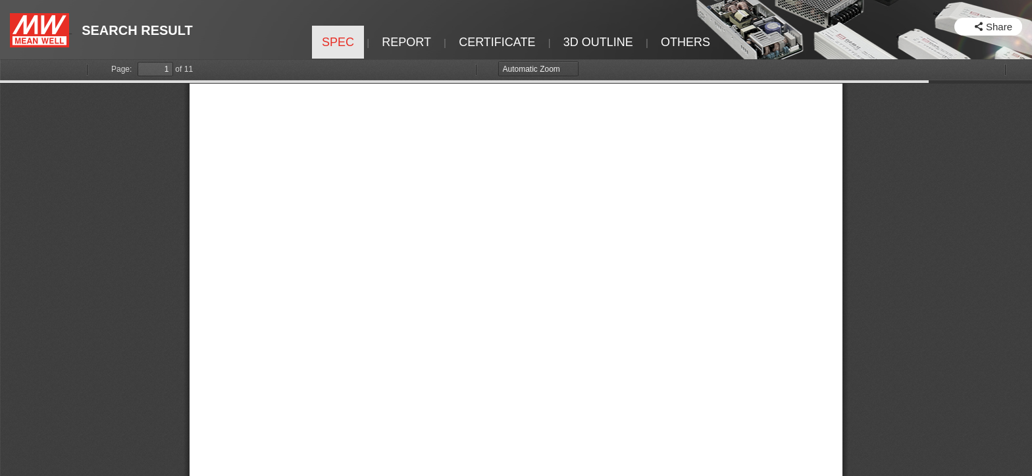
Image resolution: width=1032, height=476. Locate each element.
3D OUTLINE (598, 42)
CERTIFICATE (497, 42)
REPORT (406, 42)
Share (999, 26)
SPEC (338, 42)
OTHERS (685, 42)
